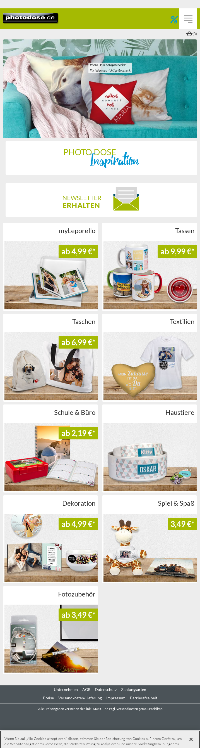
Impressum (116, 698)
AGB (86, 689)
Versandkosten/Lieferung (80, 698)
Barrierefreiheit (143, 698)
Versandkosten (127, 709)
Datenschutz (106, 689)
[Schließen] (191, 739)
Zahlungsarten (133, 689)
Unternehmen (66, 689)
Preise (48, 698)
